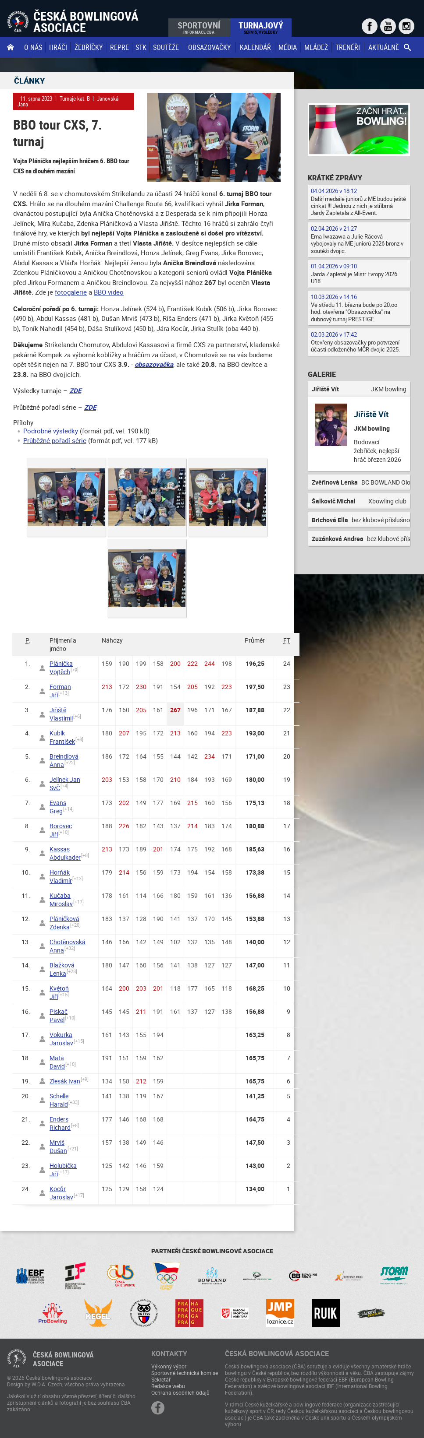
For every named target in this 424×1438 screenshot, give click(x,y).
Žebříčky (89, 47)
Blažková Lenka (62, 969)
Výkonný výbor (168, 1366)
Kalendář (255, 47)
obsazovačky (209, 47)
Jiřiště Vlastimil (61, 714)
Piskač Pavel (59, 1015)
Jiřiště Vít (371, 414)
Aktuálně (383, 47)
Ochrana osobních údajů (180, 1392)
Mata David (57, 1062)
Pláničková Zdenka (64, 922)
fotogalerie (71, 292)
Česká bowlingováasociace (63, 1359)
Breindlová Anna (64, 760)
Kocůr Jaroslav (61, 1193)
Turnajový (261, 27)
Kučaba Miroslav (61, 899)
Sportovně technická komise (184, 1372)
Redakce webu (168, 1385)
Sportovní (199, 27)
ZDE (75, 390)
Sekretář (161, 1379)
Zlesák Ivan (65, 1081)
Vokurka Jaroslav (61, 1038)
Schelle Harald (59, 1100)
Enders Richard (60, 1123)
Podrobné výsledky (50, 430)
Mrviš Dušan (58, 1146)
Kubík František (62, 737)
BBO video (109, 292)
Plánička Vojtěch (61, 667)
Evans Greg (58, 806)
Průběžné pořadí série (54, 440)
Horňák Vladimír (61, 876)
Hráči (58, 47)
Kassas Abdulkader (65, 853)
